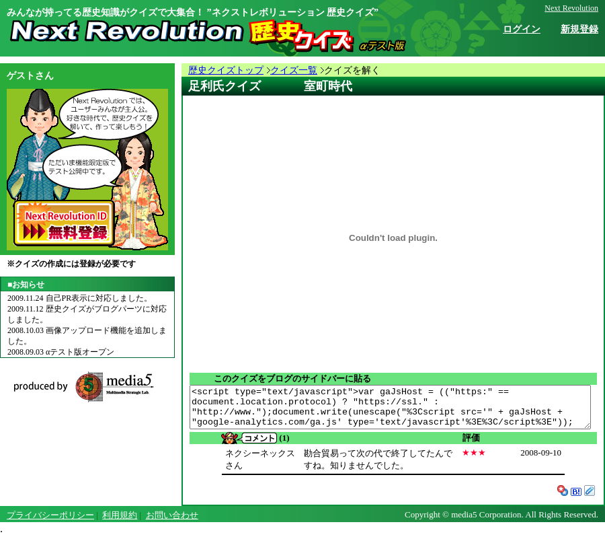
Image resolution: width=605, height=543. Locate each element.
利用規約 (119, 523)
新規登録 (579, 29)
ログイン (521, 29)
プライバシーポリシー (50, 523)
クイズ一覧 (293, 70)
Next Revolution (571, 8)
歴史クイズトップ (226, 70)
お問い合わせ (172, 523)
